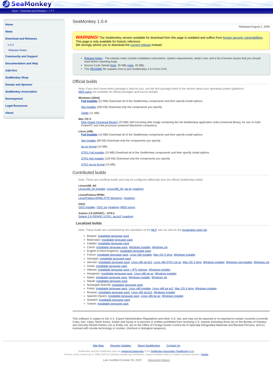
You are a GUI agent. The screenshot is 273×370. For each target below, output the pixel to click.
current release (141, 45)
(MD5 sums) (127, 207)
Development (14, 98)
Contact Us (173, 345)
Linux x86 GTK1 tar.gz (167, 262)
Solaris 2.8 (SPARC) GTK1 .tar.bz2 (99, 216)
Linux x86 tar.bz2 (141, 262)
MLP (154, 229)
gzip (130, 65)
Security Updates (120, 345)
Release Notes (18, 50)
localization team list (194, 229)
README (96, 69)
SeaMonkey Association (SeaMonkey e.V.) (172, 351)
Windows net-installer (239, 262)
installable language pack (113, 235)
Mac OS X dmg (162, 254)
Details (204, 354)
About (9, 112)
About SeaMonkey (149, 345)
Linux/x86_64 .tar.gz (119, 188)
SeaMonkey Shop (16, 77)
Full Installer (89, 101)
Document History (159, 360)
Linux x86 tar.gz (143, 273)
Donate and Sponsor (18, 84)
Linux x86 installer (141, 254)
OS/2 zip (102, 207)
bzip (113, 65)
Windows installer (139, 247)
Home (15, 10)
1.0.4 (10, 44)
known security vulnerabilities (243, 37)
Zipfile (85, 113)
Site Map (98, 345)
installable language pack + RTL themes (122, 269)
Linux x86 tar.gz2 (162, 288)
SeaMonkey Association (21, 91)
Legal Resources (16, 105)
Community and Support (21, 56)
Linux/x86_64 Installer (91, 188)
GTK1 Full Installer (92, 152)
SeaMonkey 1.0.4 (90, 21)
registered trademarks (132, 351)
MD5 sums (85, 91)
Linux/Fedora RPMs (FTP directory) (100, 198)
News (9, 31)
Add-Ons (11, 70)
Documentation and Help (21, 63)
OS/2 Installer (86, 207)
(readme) (138, 188)
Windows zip (160, 247)
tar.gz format (89, 146)
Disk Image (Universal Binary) (99, 122)
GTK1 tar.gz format (93, 164)
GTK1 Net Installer (92, 158)
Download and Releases (33, 10)
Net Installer (88, 107)
